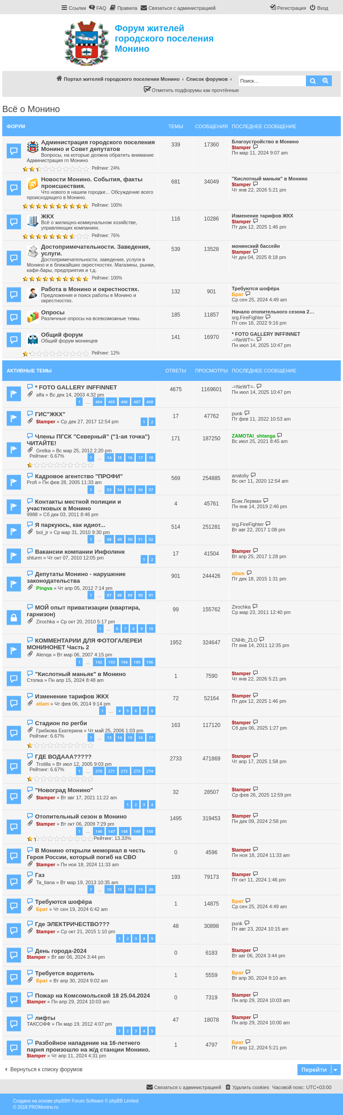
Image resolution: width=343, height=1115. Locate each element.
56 (140, 490)
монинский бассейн (256, 246)
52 (151, 539)
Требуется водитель (64, 973)
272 (124, 771)
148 (124, 831)
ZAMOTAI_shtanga (254, 435)
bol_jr (42, 532)
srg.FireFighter (248, 317)
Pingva (44, 588)
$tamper (241, 147)
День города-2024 (60, 951)
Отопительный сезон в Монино (80, 816)
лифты (45, 1018)
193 (111, 662)
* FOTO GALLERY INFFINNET (266, 334)
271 (111, 771)
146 (98, 831)
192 (98, 662)
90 (140, 595)
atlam (238, 573)
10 (151, 628)
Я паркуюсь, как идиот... (70, 525)
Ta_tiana (45, 882)
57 (151, 490)
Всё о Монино (31, 109)
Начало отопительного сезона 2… (273, 311)
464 (98, 402)
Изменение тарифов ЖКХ (262, 215)
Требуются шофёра (255, 288)
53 (109, 490)
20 (151, 889)
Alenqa (43, 654)
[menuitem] (97, 8)
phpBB (60, 1100)
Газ (39, 875)
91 (151, 595)
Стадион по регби (61, 723)
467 (137, 402)
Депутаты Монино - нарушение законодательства (76, 577)
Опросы (53, 312)
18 (151, 457)
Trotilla (43, 764)
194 (124, 662)
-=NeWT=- (243, 339)
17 (140, 457)
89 (130, 595)
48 (109, 539)
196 (149, 662)
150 (149, 831)
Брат (237, 294)
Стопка (35, 680)
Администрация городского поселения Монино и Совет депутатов (98, 145)
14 (109, 457)
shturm (34, 557)
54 (119, 490)
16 (130, 457)
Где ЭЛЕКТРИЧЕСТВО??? (72, 924)
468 (149, 402)
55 (130, 490)
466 (124, 402)
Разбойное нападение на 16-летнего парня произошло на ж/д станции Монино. (88, 1046)
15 (119, 457)
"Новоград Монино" (64, 790)
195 (137, 662)
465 (111, 402)
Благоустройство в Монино (265, 141)
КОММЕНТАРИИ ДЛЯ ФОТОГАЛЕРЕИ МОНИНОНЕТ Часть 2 (84, 644)
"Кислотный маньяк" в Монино (270, 178)
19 (140, 889)
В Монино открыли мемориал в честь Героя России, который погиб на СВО (86, 853)
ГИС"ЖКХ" (50, 414)
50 (130, 539)
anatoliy (240, 475)
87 (109, 595)
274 (149, 771)
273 (137, 771)
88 (119, 595)
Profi (32, 482)
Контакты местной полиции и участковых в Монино (74, 505)
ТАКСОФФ (38, 1024)
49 (119, 539)
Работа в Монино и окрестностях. (90, 289)
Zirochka (45, 621)
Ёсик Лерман (246, 501)
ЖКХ (47, 216)
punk (237, 413)
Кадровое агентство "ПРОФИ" (78, 476)
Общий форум (62, 334)
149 (137, 831)
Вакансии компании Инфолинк (80, 551)
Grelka (43, 450)
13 (109, 737)
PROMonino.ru (43, 1107)
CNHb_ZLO (244, 640)
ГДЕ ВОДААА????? (63, 756)
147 (111, 831)
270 (98, 771)
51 (140, 539)
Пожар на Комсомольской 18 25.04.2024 (92, 995)
